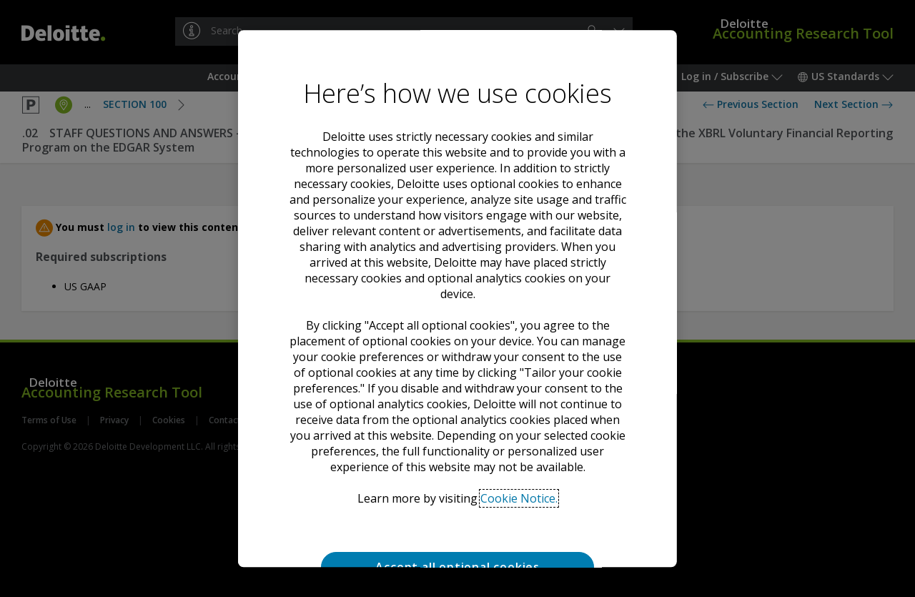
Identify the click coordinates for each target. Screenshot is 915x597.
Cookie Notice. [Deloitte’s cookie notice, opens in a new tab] (519, 485)
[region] (457, 299)
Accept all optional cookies (457, 554)
